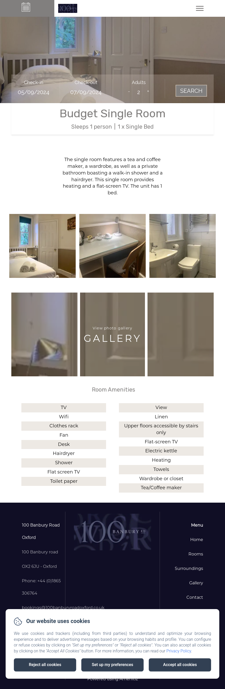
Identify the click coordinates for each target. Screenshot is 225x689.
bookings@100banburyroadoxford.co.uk (63, 607)
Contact (194, 597)
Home (196, 539)
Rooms (195, 554)
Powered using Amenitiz (112, 678)
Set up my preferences (112, 664)
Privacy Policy (178, 651)
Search (191, 90)
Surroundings (189, 568)
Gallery (196, 582)
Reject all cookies (45, 664)
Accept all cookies (180, 664)
